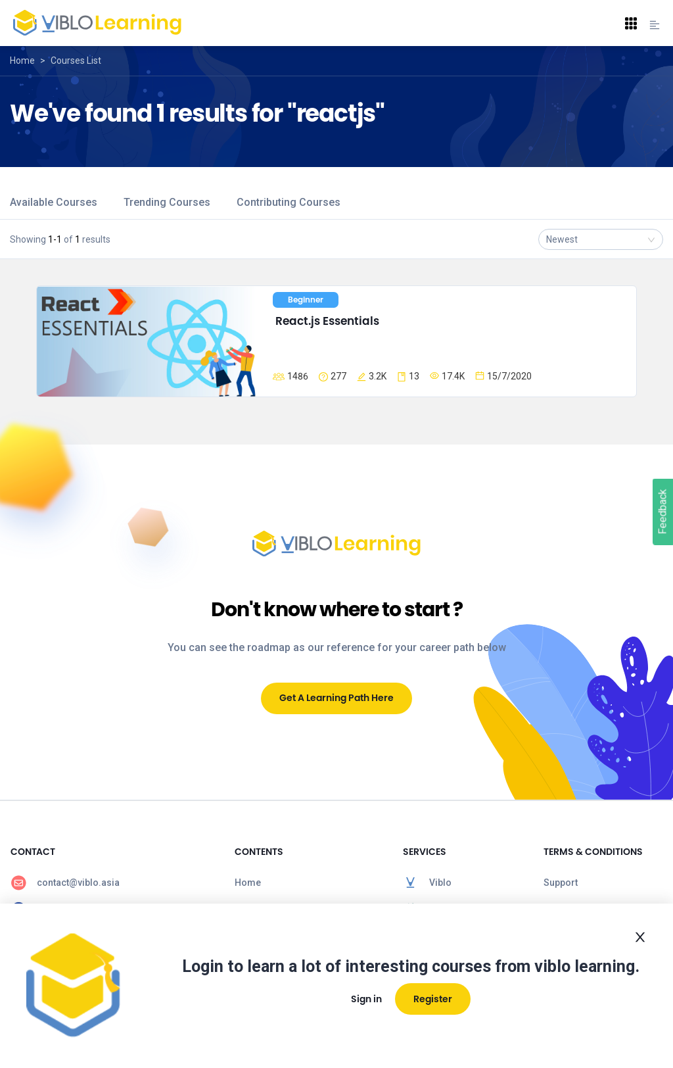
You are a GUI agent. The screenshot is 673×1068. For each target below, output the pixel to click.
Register (432, 999)
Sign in (366, 999)
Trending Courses (167, 202)
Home (22, 60)
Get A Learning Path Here (336, 697)
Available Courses (53, 202)
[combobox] (600, 239)
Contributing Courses (288, 202)
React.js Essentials (327, 321)
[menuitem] (112, 882)
